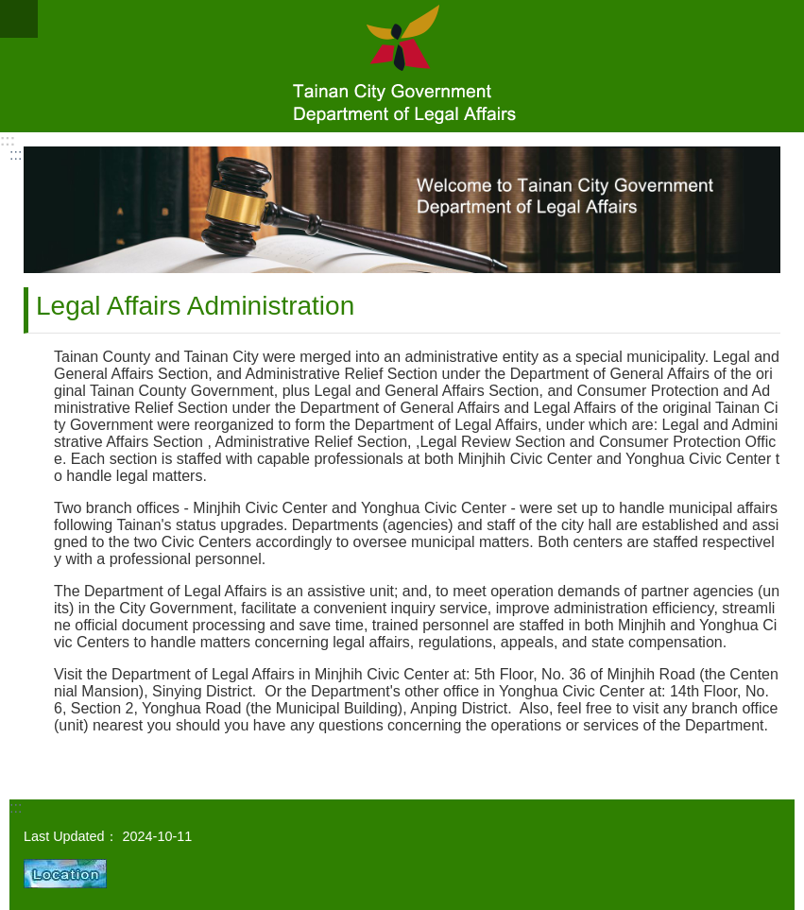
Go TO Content (9, 9)
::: (7, 140)
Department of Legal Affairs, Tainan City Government (402, 66)
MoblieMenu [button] (19, 19)
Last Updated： (71, 836)
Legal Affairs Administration (195, 305)
